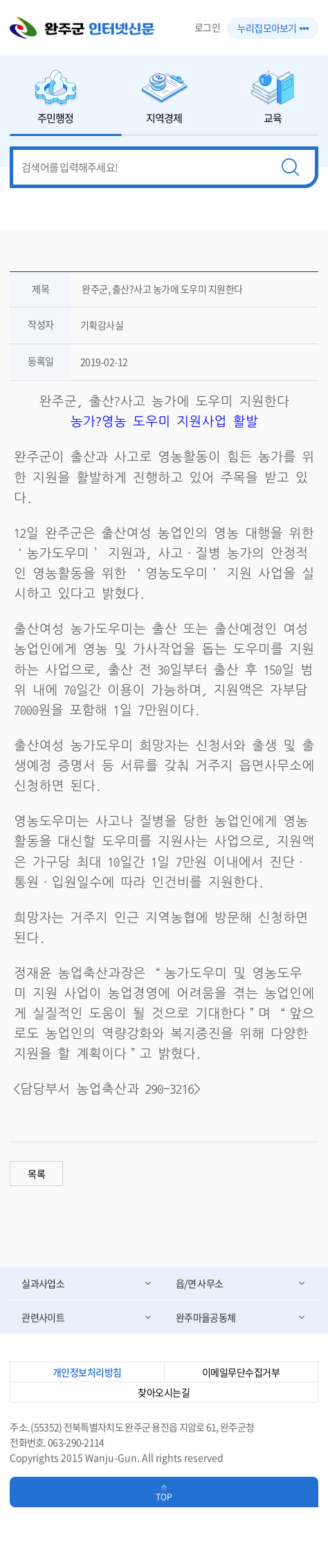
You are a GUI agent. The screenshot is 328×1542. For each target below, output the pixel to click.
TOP (164, 1497)
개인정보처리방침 (87, 1372)
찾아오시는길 (164, 1392)
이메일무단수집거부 (241, 1372)
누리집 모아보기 (272, 28)
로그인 (207, 27)
